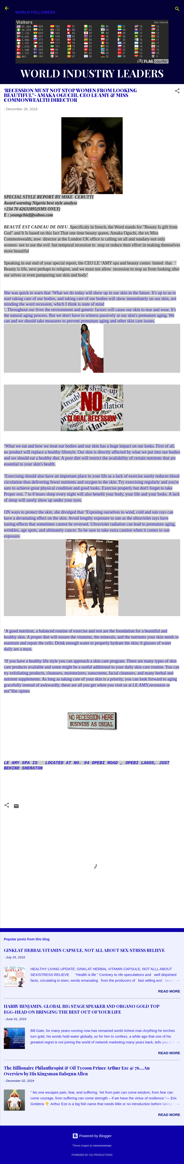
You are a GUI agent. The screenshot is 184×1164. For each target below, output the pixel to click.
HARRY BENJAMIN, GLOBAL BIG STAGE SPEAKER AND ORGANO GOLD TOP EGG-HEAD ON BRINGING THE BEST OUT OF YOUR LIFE (82, 1009)
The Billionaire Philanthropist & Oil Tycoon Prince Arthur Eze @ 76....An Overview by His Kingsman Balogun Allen (77, 1071)
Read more (169, 991)
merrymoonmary (102, 1145)
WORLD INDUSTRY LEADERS (92, 73)
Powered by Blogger (91, 1136)
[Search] (177, 9)
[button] (177, 91)
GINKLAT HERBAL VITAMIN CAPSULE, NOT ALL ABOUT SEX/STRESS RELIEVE (84, 950)
